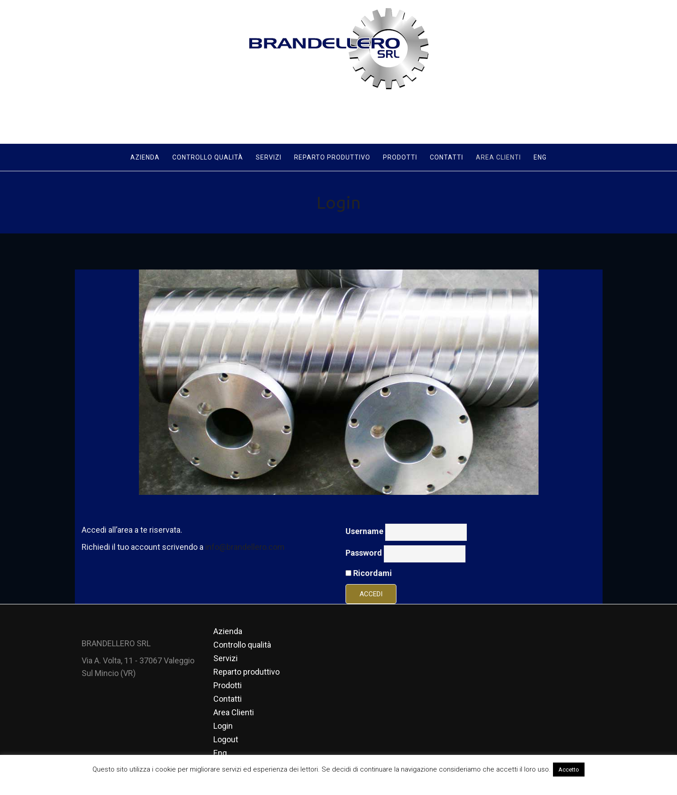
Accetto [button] (568, 769)
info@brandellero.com (245, 546)
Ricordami (368, 572)
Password (363, 552)
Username (364, 530)
